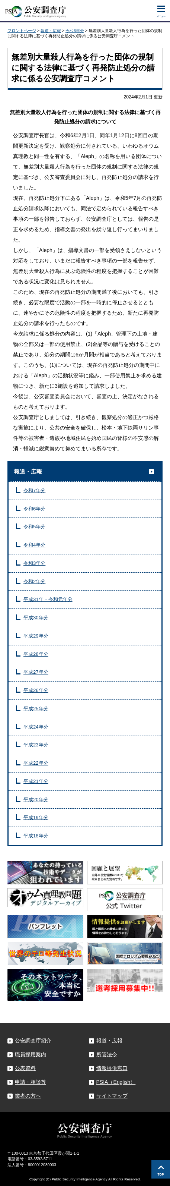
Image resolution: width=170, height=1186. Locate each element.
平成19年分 (35, 817)
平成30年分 (35, 617)
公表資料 (25, 1068)
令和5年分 (34, 526)
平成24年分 (35, 727)
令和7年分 (34, 490)
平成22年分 (35, 763)
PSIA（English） (116, 1082)
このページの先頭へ (160, 1169)
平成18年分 (35, 836)
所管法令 (106, 1054)
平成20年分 (35, 799)
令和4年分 (34, 545)
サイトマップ (112, 1096)
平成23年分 (35, 745)
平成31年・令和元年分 (48, 599)
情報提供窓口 (112, 1068)
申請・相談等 (30, 1082)
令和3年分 (34, 563)
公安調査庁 (35, 10)
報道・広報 (51, 30)
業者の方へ (28, 1096)
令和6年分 (74, 30)
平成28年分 (35, 654)
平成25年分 (35, 708)
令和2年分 (34, 581)
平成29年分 (35, 636)
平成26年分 (35, 690)
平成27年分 (35, 672)
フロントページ (21, 30)
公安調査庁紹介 (33, 1041)
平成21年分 (35, 781)
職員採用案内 (30, 1054)
